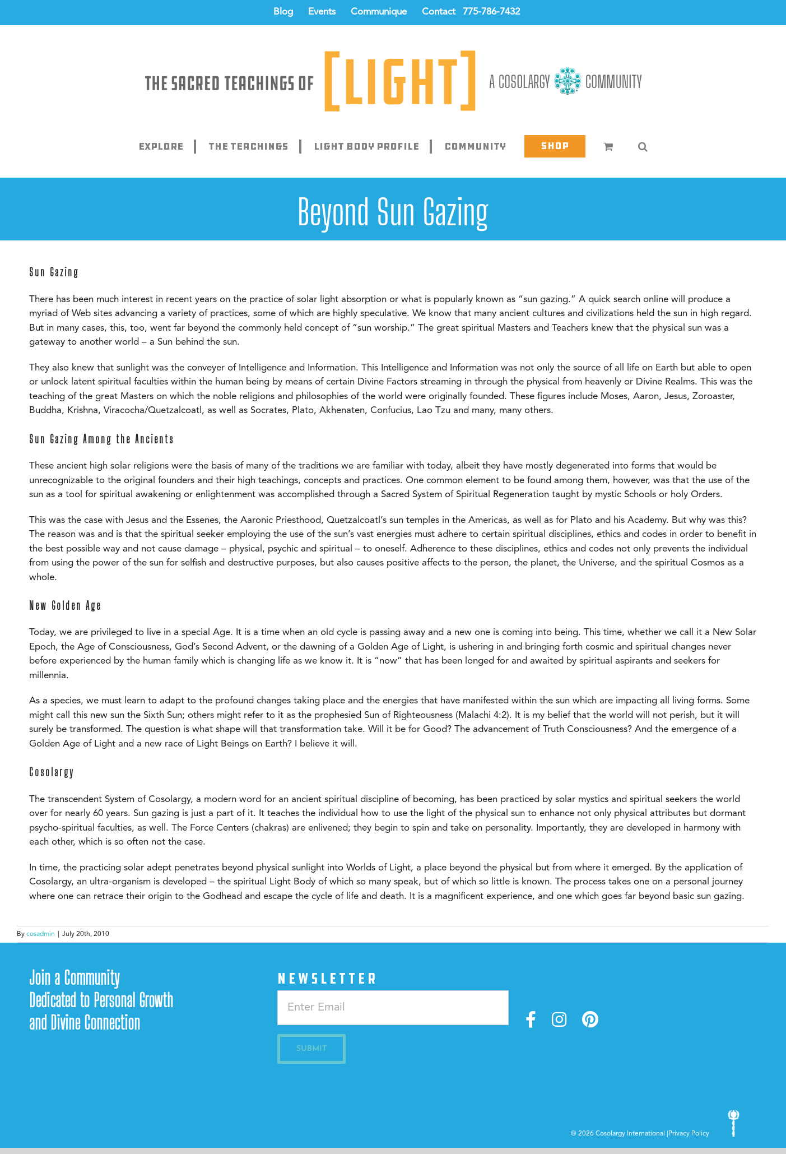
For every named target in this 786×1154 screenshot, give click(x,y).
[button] (643, 146)
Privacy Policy (688, 1133)
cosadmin (40, 934)
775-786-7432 (491, 12)
